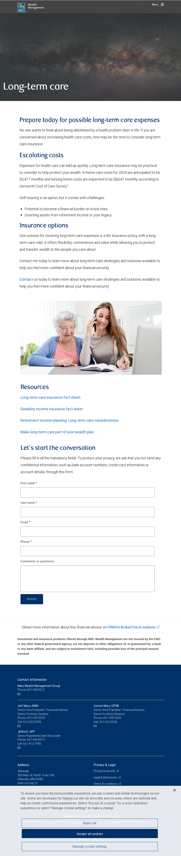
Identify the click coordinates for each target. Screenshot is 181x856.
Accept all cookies (90, 834)
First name (29, 483)
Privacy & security (105, 771)
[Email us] (19, 694)
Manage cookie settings (90, 846)
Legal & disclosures (105, 777)
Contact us (29, 279)
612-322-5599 (32, 722)
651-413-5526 (108, 722)
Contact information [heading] (32, 680)
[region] (90, 821)
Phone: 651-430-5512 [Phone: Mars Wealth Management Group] (31, 690)
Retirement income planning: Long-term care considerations (69, 420)
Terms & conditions (106, 784)
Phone (26, 542)
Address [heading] (23, 765)
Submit (32, 599)
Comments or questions (37, 561)
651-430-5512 (36, 739)
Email (25, 522)
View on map (25, 783)
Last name (29, 503)
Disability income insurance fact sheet (52, 409)
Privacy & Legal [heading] (105, 765)
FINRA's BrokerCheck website (131, 627)
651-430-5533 (36, 718)
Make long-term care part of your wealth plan (57, 432)
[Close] (174, 790)
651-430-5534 (112, 718)
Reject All (89, 823)
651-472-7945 (32, 743)
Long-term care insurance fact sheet (50, 397)
